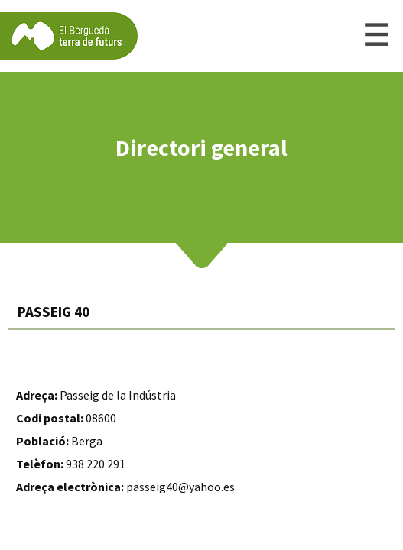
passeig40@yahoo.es (180, 486)
